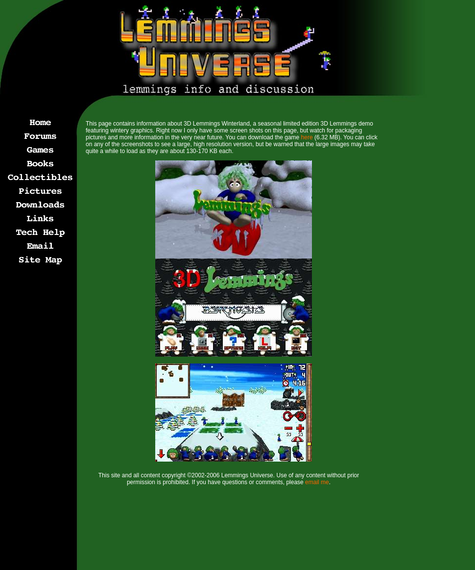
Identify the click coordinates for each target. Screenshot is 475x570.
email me (317, 482)
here (307, 137)
